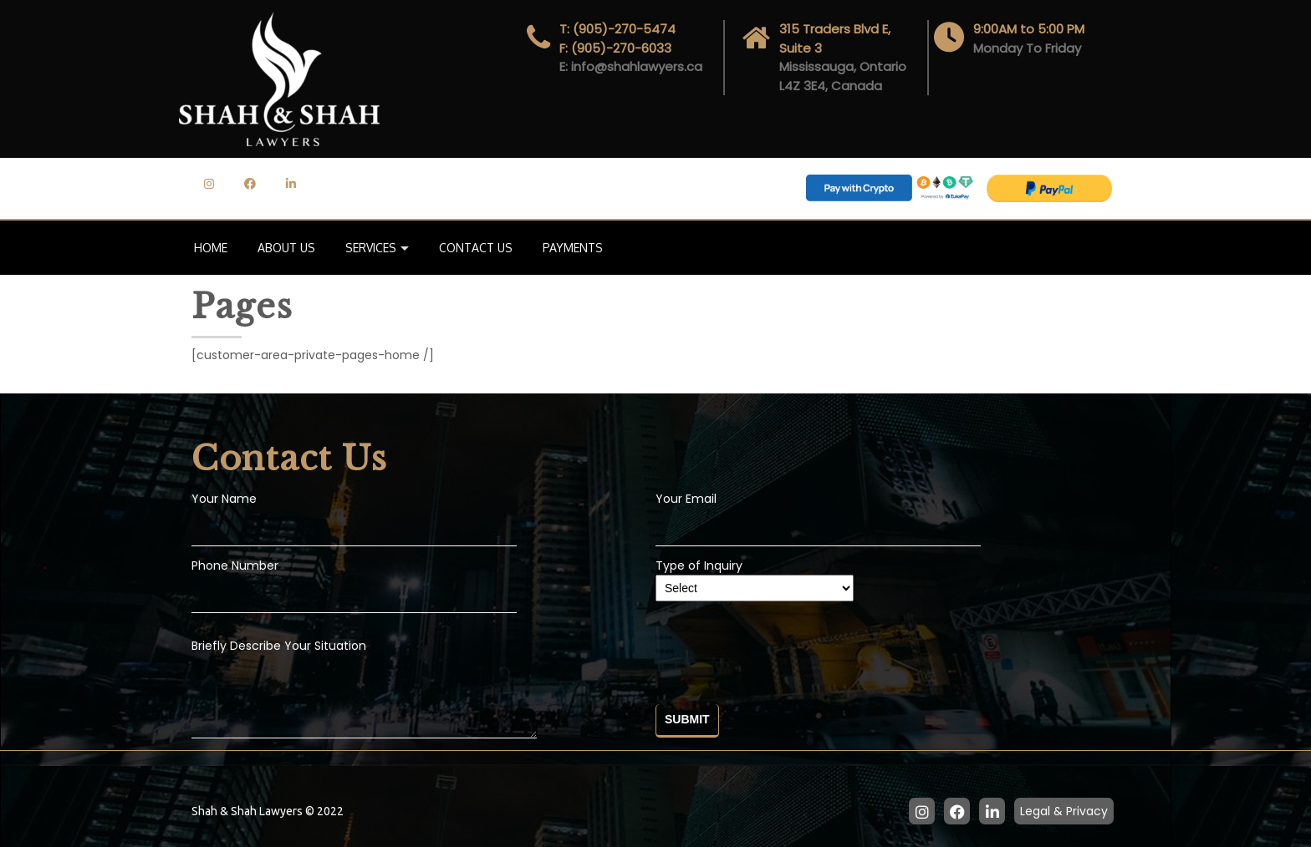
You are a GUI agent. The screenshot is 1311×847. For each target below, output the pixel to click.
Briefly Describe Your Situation (364, 690)
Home (210, 248)
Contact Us (476, 248)
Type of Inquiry (755, 576)
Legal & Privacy (1064, 811)
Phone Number (234, 565)
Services (370, 248)
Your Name (224, 498)
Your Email (686, 498)
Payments (573, 248)
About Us (286, 248)
